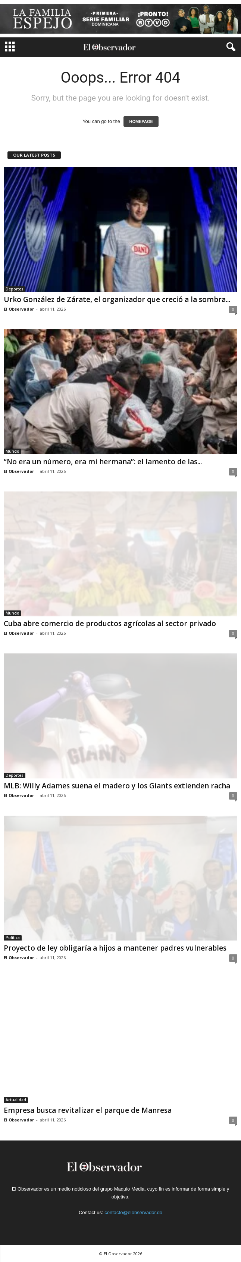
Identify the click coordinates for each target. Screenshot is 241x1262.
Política (13, 937)
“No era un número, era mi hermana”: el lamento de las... (103, 462)
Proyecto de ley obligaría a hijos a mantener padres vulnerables (115, 948)
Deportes (15, 289)
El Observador (19, 309)
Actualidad (16, 1099)
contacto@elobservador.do (133, 1212)
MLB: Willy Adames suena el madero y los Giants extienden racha (117, 786)
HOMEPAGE (141, 121)
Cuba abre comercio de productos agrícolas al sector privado (110, 623)
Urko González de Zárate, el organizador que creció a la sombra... (117, 299)
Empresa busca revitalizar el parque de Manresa (88, 1110)
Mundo (12, 451)
